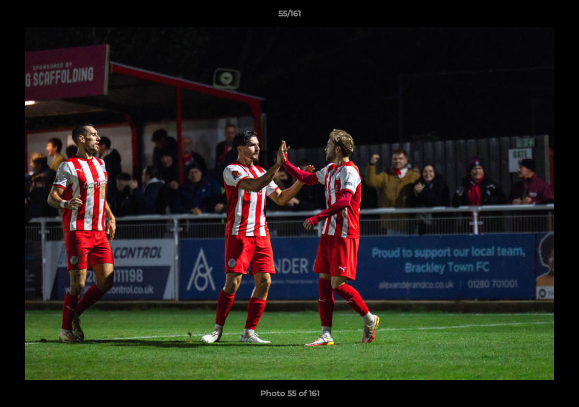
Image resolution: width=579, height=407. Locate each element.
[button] (558, 16)
